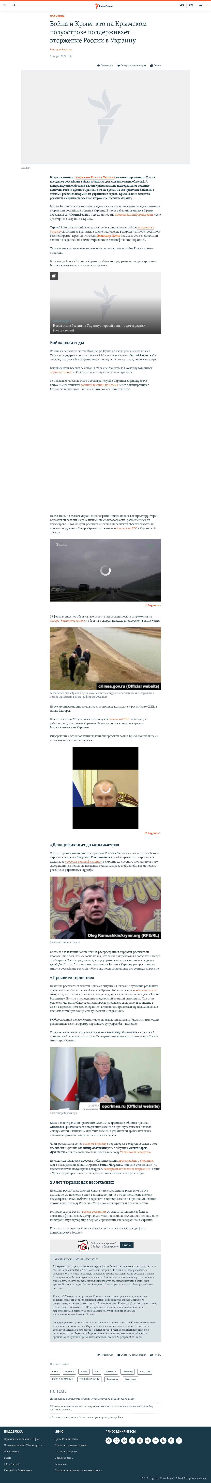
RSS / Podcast (11, 1464)
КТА (191, 5)
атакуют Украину (94, 1143)
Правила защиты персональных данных (78, 1470)
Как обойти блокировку (18, 1470)
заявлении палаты (145, 990)
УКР (182, 5)
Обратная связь (64, 1458)
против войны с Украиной (135, 1160)
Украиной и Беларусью (135, 1152)
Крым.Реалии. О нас (66, 1439)
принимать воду (61, 372)
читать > (127, 1245)
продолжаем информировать (134, 214)
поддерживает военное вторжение (127, 1169)
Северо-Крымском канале (67, 620)
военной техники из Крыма (99, 385)
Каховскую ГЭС (127, 528)
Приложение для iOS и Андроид (23, 1445)
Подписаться (11, 1451)
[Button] (105, 66)
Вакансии (60, 1464)
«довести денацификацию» (84, 861)
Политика (57, 16)
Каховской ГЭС (119, 719)
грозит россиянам (94, 1211)
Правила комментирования (71, 1445)
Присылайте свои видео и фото (22, 1439)
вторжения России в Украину (95, 177)
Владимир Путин (108, 235)
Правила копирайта (66, 1451)
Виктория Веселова (61, 49)
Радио (7, 1458)
